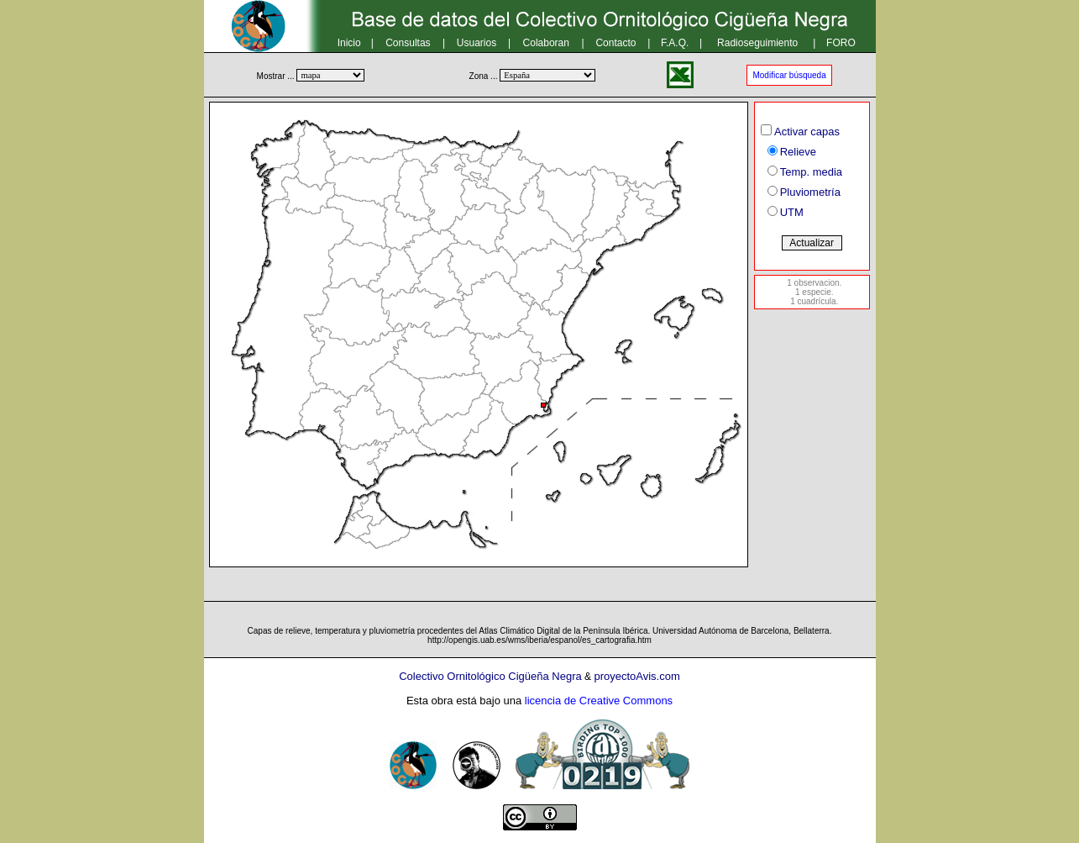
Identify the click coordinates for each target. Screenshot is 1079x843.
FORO (841, 43)
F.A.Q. (675, 43)
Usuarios (476, 43)
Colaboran (546, 43)
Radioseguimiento (757, 43)
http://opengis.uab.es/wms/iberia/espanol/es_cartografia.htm (539, 640)
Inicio (349, 43)
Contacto (615, 43)
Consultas (407, 43)
